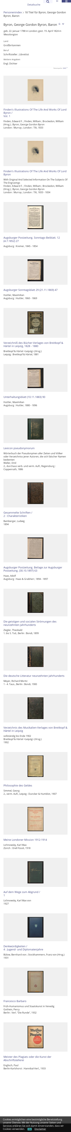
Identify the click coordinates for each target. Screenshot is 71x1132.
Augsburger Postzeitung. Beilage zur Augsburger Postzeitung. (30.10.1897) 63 (32, 569)
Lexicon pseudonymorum (19, 448)
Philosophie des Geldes (17, 785)
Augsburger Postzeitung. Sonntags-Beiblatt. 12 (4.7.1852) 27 (31, 239)
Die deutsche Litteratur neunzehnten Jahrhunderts (33, 675)
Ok (29, 1129)
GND (64, 68)
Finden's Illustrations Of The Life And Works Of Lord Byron (35, 173)
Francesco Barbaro (14, 1001)
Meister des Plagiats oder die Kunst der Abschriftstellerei (27, 1058)
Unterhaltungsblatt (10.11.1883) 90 (24, 397)
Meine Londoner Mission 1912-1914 (25, 839)
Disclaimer (40, 1129)
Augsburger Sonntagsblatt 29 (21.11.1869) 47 (30, 290)
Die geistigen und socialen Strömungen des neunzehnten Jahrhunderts (30, 623)
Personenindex (12, 12)
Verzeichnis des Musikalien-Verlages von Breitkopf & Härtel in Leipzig (35, 729)
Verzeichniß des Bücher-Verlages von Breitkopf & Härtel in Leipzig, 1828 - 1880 (33, 344)
